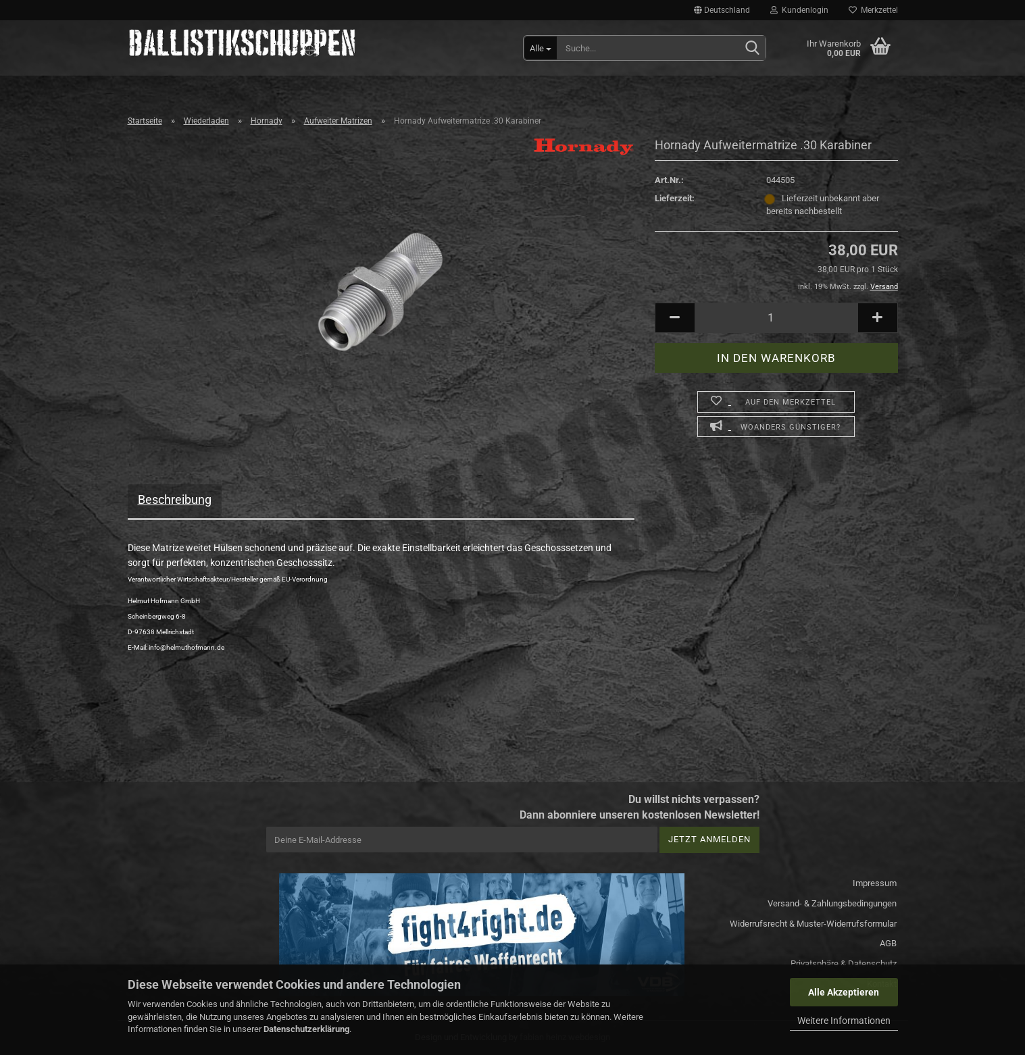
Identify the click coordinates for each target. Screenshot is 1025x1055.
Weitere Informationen (844, 1020)
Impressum (875, 883)
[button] (722, 10)
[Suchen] (753, 48)
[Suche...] (540, 48)
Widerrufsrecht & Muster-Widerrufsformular (813, 924)
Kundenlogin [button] (799, 10)
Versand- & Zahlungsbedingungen (832, 903)
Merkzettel (873, 10)
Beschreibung (174, 499)
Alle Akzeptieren (843, 992)
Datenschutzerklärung (306, 1029)
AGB (888, 943)
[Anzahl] (776, 318)
